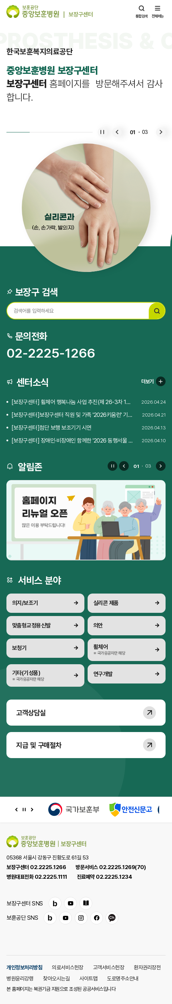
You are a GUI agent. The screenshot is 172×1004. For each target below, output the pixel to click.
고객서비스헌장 (108, 967)
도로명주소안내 (122, 978)
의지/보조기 (25, 603)
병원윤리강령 (19, 978)
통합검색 (142, 11)
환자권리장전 (147, 967)
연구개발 (103, 674)
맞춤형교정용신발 (31, 625)
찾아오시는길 (56, 978)
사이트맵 (88, 978)
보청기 (19, 648)
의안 (98, 625)
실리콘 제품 (106, 603)
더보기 (153, 381)
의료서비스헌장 (67, 967)
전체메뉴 (158, 11)
